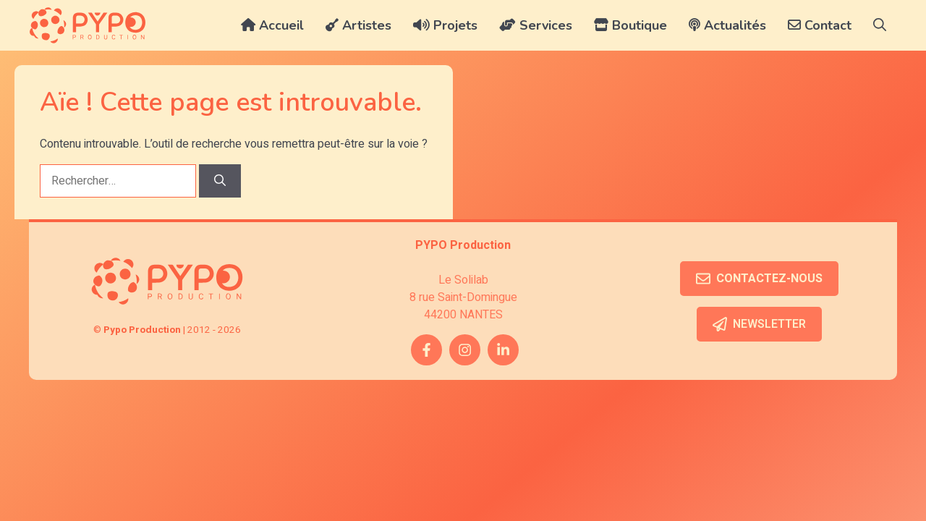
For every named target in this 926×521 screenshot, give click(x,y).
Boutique (630, 25)
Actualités (727, 25)
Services (535, 25)
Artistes (358, 25)
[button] (879, 25)
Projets (445, 25)
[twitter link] (503, 349)
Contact (819, 25)
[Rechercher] (220, 181)
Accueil (272, 25)
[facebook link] (426, 349)
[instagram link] (464, 349)
